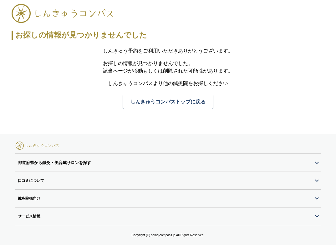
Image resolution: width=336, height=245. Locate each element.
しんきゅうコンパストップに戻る (168, 101)
